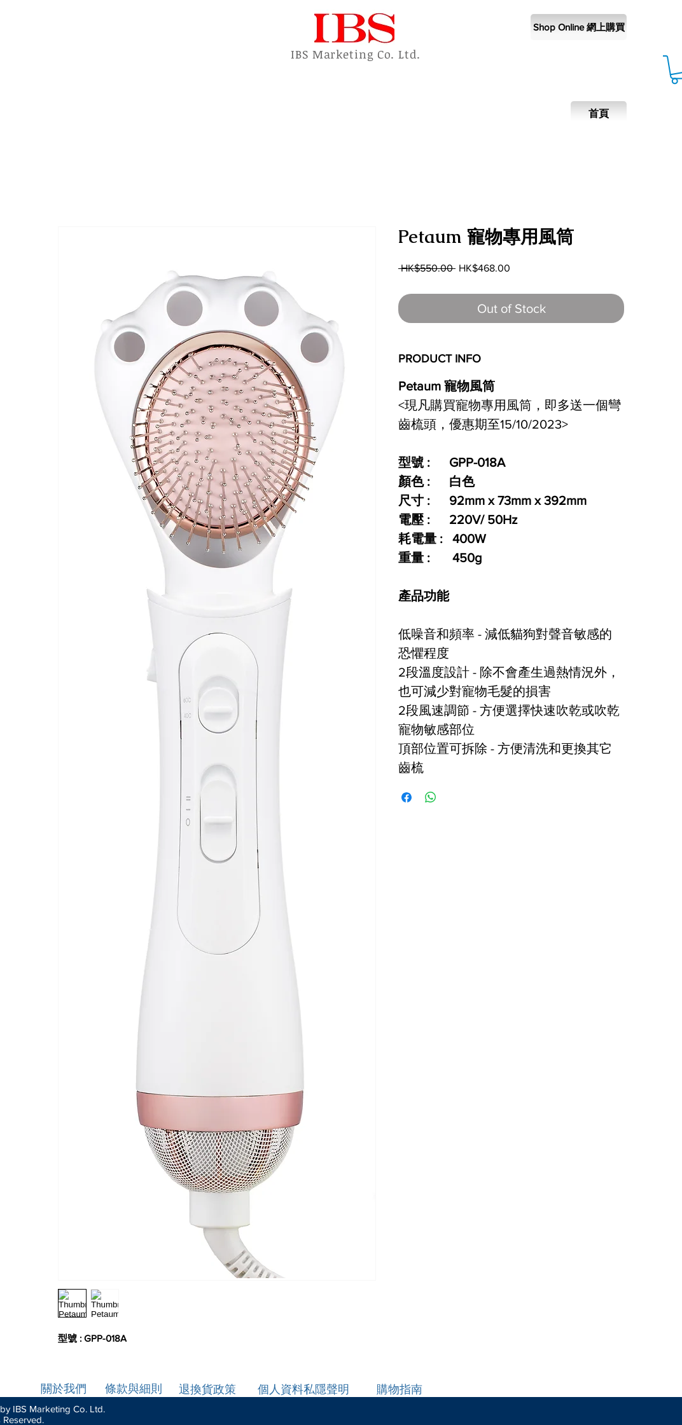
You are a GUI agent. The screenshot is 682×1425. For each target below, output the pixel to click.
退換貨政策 (207, 1389)
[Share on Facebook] (406, 797)
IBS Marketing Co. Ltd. (356, 54)
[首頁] (599, 114)
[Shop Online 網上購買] (579, 27)
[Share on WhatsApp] (430, 797)
